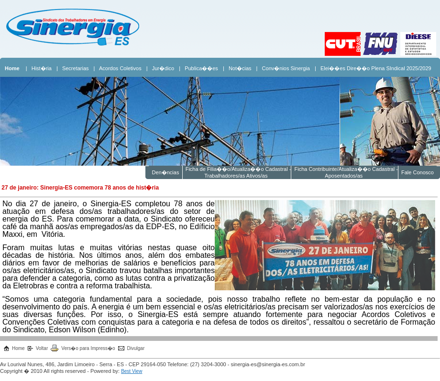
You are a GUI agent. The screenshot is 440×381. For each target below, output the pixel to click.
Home (18, 348)
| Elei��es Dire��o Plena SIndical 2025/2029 (373, 68)
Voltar (42, 348)
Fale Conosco (417, 172)
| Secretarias (72, 68)
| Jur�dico (160, 68)
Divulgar (136, 348)
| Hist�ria (39, 68)
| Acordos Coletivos (118, 68)
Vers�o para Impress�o (88, 348)
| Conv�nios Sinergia (283, 68)
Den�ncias (165, 172)
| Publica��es (198, 68)
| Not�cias (237, 68)
